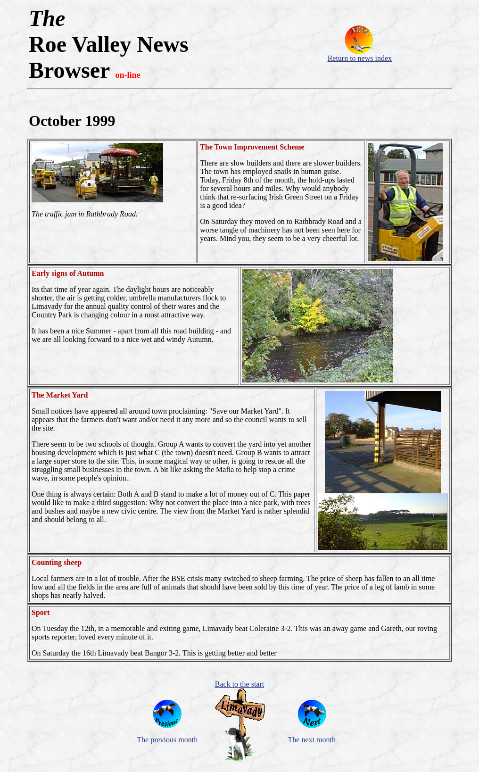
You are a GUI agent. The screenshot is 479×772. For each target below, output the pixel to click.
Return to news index (360, 58)
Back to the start (239, 684)
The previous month (167, 740)
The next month (312, 740)
